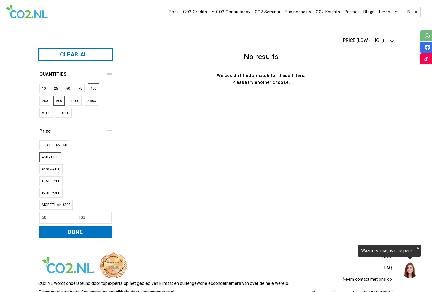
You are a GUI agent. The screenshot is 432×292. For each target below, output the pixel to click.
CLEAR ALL (75, 54)
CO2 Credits (195, 11)
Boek (174, 11)
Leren (384, 11)
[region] (364, 262)
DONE (75, 232)
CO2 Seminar (268, 11)
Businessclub (298, 11)
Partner (352, 11)
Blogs (369, 11)
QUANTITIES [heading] (75, 74)
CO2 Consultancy (233, 11)
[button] (212, 11)
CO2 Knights (328, 11)
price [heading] (75, 131)
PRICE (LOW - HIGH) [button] (369, 40)
